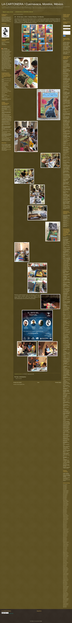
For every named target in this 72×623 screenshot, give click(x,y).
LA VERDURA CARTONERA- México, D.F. (66, 364)
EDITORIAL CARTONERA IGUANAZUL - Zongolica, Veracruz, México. (66, 302)
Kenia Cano (3, 93)
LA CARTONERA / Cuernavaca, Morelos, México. (33, 4)
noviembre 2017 (65, 579)
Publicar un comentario (19, 378)
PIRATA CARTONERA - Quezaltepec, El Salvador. (66, 422)
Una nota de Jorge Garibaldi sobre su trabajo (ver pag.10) (6, 99)
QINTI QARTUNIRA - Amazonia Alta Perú (66, 430)
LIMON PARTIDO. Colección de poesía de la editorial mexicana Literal (6, 124)
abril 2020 (64, 597)
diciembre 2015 (65, 569)
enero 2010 (64, 506)
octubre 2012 (65, 543)
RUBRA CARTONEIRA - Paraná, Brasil (66, 440)
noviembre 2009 (65, 503)
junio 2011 (64, 526)
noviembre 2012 (65, 544)
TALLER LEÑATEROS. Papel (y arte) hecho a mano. (6, 132)
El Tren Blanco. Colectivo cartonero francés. (66, 478)
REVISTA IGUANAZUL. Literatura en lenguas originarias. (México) (6, 145)
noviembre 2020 (65, 599)
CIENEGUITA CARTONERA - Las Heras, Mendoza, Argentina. (66, 285)
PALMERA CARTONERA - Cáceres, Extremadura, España (66, 414)
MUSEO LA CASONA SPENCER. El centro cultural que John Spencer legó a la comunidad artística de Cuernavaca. (6, 127)
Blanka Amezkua (4, 87)
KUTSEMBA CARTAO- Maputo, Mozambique (66, 342)
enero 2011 (64, 520)
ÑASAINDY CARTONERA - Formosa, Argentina (66, 467)
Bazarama (64, 19)
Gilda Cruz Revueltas (4, 92)
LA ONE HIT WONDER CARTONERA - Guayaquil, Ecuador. (66, 354)
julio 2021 (64, 602)
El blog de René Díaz (4, 88)
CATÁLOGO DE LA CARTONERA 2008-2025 (24, 11)
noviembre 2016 (65, 573)
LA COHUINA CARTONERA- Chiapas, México (66, 349)
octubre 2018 (65, 587)
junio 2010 (64, 512)
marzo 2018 (64, 584)
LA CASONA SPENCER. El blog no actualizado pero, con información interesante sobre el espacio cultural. (7, 119)
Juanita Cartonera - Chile (66, 331)
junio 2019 (64, 590)
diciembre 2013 (65, 556)
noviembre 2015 (65, 568)
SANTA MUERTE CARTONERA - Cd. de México (66, 443)
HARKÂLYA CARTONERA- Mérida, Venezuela (66, 318)
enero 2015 (64, 563)
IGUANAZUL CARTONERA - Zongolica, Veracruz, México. (66, 322)
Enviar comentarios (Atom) (20, 384)
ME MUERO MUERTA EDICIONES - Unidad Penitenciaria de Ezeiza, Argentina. (66, 391)
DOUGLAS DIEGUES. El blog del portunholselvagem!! (6, 108)
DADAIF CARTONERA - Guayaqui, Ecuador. (66, 291)
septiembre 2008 (65, 490)
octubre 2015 (65, 567)
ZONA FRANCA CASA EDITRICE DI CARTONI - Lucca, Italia (66, 465)
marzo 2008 (64, 484)
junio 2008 (64, 488)
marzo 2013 (64, 548)
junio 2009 (64, 497)
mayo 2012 (64, 538)
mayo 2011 (64, 525)
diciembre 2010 (65, 519)
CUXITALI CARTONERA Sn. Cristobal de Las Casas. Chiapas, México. (66, 289)
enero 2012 (64, 533)
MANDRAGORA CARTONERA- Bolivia (66, 382)
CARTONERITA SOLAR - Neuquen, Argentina (66, 274)
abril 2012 (64, 537)
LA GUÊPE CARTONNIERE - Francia (66, 352)
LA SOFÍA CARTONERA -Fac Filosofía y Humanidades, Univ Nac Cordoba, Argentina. (66, 361)
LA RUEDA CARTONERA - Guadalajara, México (66, 358)
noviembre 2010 (65, 518)
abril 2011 (64, 524)
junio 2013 (64, 550)
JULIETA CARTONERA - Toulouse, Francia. (66, 330)
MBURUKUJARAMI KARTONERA (65, 388)
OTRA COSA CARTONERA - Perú (66, 409)
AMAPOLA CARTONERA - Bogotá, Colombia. (66, 242)
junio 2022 (64, 605)
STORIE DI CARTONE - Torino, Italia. (66, 449)
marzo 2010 (64, 508)
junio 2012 (64, 539)
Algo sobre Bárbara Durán (5, 82)
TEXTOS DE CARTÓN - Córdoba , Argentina (66, 453)
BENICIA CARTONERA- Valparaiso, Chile (66, 254)
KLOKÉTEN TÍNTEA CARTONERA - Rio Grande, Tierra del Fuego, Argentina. (66, 337)
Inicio (38, 382)
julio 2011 (64, 527)
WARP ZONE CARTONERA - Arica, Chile (66, 458)
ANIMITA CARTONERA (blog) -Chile (66, 244)
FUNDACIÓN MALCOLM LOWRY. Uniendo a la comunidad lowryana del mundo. (6, 113)
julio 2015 (64, 566)
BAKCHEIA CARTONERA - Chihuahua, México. (66, 250)
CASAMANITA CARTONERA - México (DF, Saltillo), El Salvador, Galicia (66, 279)
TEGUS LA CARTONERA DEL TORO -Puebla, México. (66, 451)
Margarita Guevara (4, 94)
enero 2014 (64, 557)
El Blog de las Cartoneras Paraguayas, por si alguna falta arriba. (66, 476)
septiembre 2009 (65, 501)
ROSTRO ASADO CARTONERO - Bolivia (66, 438)
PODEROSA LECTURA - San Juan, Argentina (66, 425)
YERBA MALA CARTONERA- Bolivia (66, 460)
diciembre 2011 (65, 532)
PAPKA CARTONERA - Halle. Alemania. (66, 416)
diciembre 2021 (65, 604)
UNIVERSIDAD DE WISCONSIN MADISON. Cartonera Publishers (6, 140)
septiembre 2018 (65, 586)
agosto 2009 (64, 500)
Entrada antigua (58, 382)
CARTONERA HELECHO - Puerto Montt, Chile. (66, 266)
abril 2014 (64, 560)
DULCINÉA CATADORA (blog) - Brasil (66, 298)
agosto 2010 (64, 514)
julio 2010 (64, 513)
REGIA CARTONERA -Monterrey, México (66, 434)
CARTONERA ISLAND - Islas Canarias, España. (66, 268)
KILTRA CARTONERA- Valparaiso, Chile (66, 335)
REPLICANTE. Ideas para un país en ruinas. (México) (6, 150)
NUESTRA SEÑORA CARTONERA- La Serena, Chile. (66, 403)
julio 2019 (64, 591)
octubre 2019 (65, 592)
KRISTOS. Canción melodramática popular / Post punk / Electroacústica (6, 117)
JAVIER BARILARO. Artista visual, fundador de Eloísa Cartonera (6, 115)
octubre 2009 (65, 502)
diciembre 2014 (65, 562)
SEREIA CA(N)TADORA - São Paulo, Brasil (66, 447)
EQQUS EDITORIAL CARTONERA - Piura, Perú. (66, 310)
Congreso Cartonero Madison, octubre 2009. (66, 473)
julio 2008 (64, 489)
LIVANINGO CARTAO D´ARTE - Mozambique (66, 371)
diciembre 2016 (65, 574)
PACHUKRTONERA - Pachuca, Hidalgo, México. (66, 411)
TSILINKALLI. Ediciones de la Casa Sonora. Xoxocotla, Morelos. (6, 138)
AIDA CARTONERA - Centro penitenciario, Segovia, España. (66, 240)
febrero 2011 (64, 521)
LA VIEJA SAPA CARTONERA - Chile (66, 369)
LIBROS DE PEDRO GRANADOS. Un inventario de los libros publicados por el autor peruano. (6, 122)
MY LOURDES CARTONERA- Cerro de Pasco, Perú (66, 396)
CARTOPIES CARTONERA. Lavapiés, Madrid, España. (66, 277)
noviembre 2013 (65, 555)
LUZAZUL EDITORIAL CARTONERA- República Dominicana (66, 375)
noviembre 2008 (65, 491)
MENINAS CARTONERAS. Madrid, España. (66, 394)
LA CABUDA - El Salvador (66, 343)
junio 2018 (64, 585)
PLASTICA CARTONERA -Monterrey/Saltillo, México (66, 423)
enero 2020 (64, 596)
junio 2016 (64, 572)
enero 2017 (64, 575)
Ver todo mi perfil (4, 70)
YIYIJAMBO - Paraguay (66, 461)
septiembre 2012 (65, 542)
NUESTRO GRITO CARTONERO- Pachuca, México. (66, 405)
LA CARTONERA (5, 48)
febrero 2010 (64, 507)
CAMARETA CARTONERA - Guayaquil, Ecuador (66, 260)
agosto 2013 (64, 551)
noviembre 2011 (65, 531)
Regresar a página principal (8, 11)
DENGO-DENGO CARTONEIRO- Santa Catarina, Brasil (66, 294)
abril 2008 (64, 485)
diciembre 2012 (65, 545)
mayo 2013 (64, 549)
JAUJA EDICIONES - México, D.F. (66, 328)
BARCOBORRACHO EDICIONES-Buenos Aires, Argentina (66, 252)
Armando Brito (4, 86)
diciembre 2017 (65, 580)
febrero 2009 (64, 494)
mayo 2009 (64, 496)
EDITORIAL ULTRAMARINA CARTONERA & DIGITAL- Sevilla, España (66, 305)
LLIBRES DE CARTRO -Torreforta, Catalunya (66, 373)
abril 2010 (64, 509)
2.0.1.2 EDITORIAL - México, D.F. (66, 237)
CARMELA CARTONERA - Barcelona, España (66, 264)
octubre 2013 (65, 554)
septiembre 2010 (65, 515)
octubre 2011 (65, 530)
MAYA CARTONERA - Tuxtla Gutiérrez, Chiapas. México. (66, 386)
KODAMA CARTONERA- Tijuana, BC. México (66, 340)
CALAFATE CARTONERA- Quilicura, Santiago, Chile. (66, 258)
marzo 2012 (64, 536)
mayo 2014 (64, 561)
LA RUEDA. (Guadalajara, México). (6, 146)
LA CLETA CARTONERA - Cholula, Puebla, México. (66, 347)
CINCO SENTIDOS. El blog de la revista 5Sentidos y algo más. (6, 106)
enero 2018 (64, 581)
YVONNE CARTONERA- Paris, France (66, 463)
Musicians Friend (11, 613)
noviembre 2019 (65, 593)
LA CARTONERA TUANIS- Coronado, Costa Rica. (66, 345)
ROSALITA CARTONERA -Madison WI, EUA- (66, 436)
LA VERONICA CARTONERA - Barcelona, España (66, 367)
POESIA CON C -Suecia (66, 429)
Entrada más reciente (17, 382)
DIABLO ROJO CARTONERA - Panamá (66, 296)
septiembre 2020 (65, 598)
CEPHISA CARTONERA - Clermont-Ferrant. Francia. (66, 282)
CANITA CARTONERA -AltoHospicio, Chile (66, 262)
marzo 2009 (64, 495)
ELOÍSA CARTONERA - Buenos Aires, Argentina (66, 308)
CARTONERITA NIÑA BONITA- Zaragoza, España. (66, 272)
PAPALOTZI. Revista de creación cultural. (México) (6, 148)
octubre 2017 (65, 578)
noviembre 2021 (65, 603)
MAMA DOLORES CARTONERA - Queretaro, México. (66, 378)
